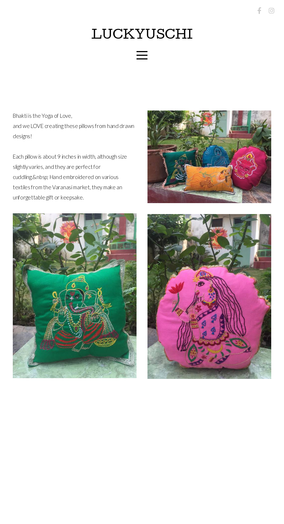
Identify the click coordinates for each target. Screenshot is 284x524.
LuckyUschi (142, 36)
